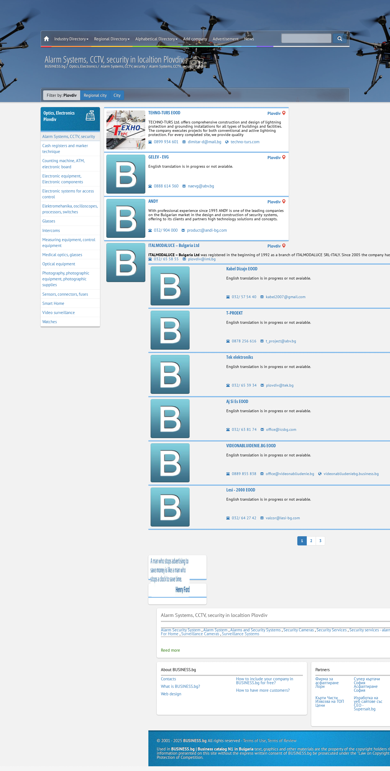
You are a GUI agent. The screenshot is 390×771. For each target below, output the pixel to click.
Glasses (48, 221)
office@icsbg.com (278, 429)
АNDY (153, 201)
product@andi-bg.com (204, 230)
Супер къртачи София (367, 680)
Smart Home (53, 303)
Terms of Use (254, 740)
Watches (49, 321)
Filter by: (62, 95)
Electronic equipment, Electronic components (62, 178)
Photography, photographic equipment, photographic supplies (65, 278)
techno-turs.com (242, 141)
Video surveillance (58, 312)
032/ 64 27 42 (241, 517)
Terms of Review (282, 740)
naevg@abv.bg (198, 186)
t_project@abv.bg (278, 341)
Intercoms (51, 230)
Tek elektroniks (239, 357)
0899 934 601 (163, 141)
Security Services (332, 629)
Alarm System (215, 629)
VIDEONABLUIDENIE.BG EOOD (251, 446)
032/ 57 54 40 (241, 296)
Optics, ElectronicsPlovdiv (59, 116)
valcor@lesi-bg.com (280, 517)
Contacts (168, 679)
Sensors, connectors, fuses (65, 294)
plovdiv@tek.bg (277, 385)
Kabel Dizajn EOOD (241, 269)
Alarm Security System (180, 629)
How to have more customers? (263, 690)
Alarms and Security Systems (256, 629)
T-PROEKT (234, 313)
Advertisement (226, 38)
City (117, 95)
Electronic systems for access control (68, 193)
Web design (171, 694)
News (249, 38)
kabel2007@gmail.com (282, 296)
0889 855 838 (241, 473)
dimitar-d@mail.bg (201, 141)
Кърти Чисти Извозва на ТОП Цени (329, 701)
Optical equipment (58, 263)
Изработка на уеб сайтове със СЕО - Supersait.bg (368, 703)
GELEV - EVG (158, 157)
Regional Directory (112, 38)
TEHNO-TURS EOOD (164, 113)
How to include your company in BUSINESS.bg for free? (264, 680)
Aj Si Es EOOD (237, 401)
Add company (195, 38)
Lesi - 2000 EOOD (240, 490)
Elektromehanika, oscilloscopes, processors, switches (70, 208)
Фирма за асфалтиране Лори (327, 682)
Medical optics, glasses (62, 254)
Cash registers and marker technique (65, 148)
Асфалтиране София (366, 688)
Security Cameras (298, 629)
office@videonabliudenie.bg (287, 473)
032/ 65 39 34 (241, 385)
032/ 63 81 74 (241, 429)
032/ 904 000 (163, 230)
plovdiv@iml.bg (199, 258)
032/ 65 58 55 (163, 258)
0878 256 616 (241, 341)
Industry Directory (71, 38)
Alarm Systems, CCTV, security (68, 136)
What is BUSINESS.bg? (180, 686)
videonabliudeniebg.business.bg (348, 473)
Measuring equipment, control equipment (68, 242)
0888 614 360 (163, 186)
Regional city (95, 95)
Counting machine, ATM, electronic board (63, 163)
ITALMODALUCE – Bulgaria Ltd (173, 245)
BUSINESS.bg (195, 740)
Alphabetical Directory (156, 38)
